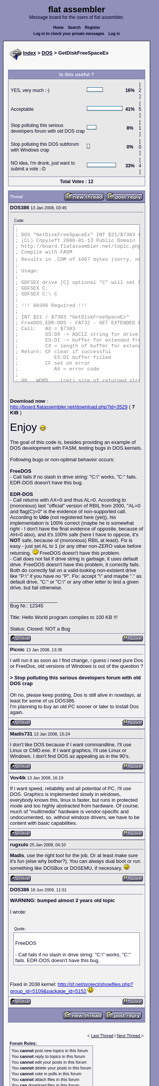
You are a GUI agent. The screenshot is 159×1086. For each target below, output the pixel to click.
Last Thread (102, 1035)
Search (74, 27)
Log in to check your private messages (68, 34)
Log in (114, 34)
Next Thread (129, 1035)
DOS (47, 53)
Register (92, 27)
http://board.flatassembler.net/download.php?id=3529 (69, 407)
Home (58, 27)
